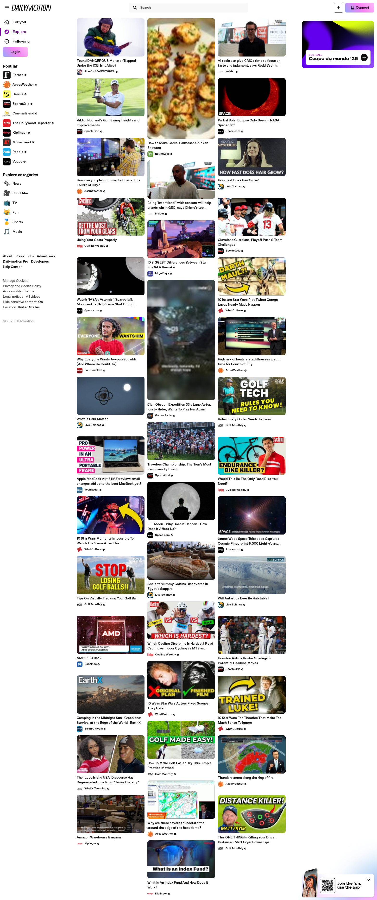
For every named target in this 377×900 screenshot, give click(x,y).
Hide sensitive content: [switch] (23, 302)
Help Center (12, 267)
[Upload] (338, 8)
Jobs (30, 256)
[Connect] (359, 8)
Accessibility (12, 291)
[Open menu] (7, 8)
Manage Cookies (15, 281)
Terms (29, 291)
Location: (21, 307)
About (8, 256)
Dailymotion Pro (15, 261)
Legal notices (13, 297)
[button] (368, 880)
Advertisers (46, 256)
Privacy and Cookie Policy (22, 286)
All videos (33, 297)
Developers (40, 261)
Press (19, 256)
